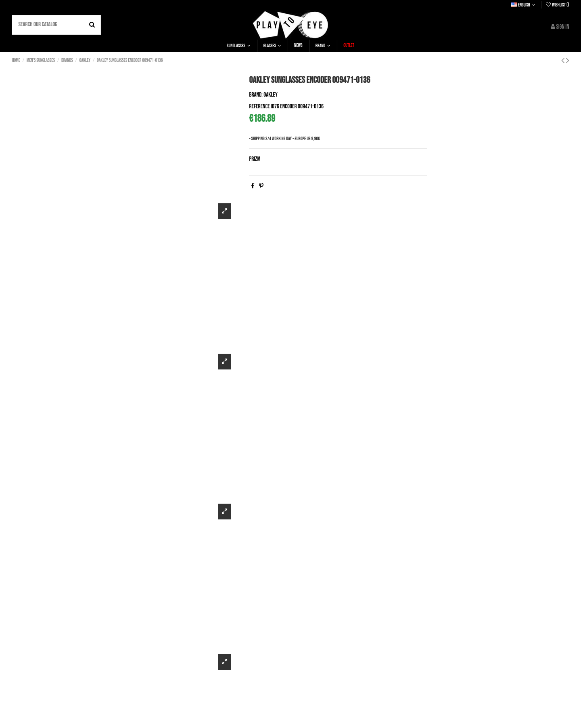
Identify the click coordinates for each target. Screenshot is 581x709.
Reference (259, 106)
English (524, 5)
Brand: (255, 95)
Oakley (270, 95)
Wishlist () (557, 5)
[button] (239, 46)
